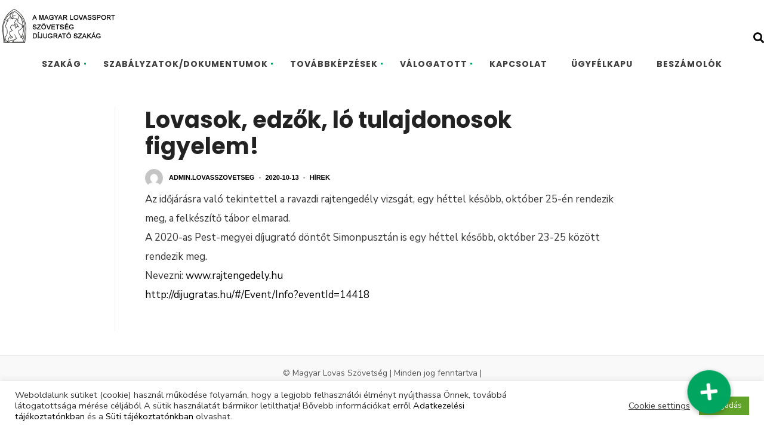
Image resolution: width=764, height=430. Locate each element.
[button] (708, 391)
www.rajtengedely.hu (234, 275)
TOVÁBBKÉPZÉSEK (334, 64)
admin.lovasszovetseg (211, 177)
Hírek (320, 177)
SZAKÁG (61, 64)
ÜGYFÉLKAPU (602, 64)
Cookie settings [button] (659, 405)
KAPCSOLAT (518, 64)
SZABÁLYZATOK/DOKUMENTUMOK (185, 64)
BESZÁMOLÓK (689, 64)
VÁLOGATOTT (433, 64)
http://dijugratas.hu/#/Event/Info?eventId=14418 (257, 295)
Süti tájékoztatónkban (149, 416)
